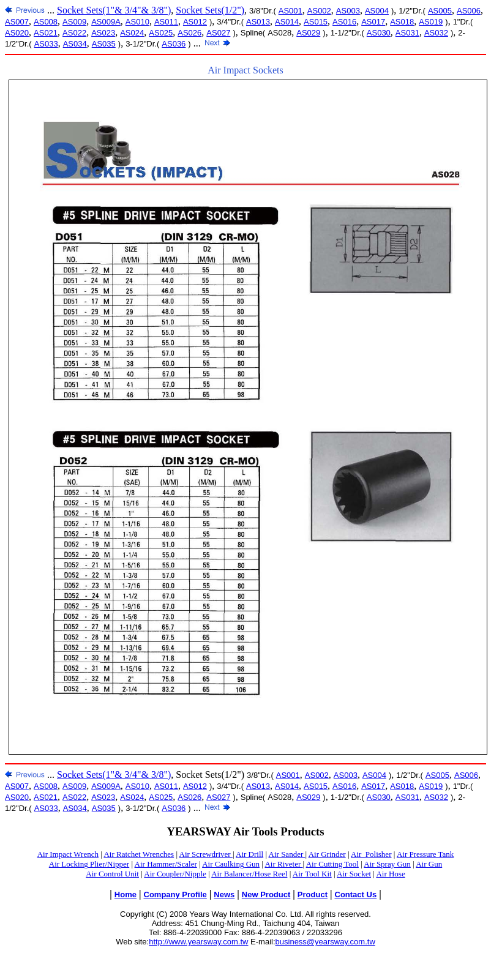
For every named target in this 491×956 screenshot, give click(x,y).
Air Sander (287, 854)
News (224, 894)
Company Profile (175, 894)
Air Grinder (327, 854)
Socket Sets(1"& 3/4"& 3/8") (114, 10)
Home (125, 894)
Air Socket (354, 873)
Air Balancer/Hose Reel (249, 873)
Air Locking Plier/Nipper (89, 863)
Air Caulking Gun (231, 863)
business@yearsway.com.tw (325, 941)
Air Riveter (283, 863)
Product (313, 894)
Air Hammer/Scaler (166, 863)
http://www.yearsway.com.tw (198, 941)
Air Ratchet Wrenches (138, 854)
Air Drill (249, 854)
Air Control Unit (112, 873)
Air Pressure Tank (425, 854)
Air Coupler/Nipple (175, 873)
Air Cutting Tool (332, 863)
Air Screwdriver (206, 854)
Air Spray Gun (387, 863)
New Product (266, 894)
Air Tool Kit (312, 873)
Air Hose (390, 873)
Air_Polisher (371, 854)
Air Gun (429, 863)
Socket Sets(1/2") (210, 10)
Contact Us (356, 894)
